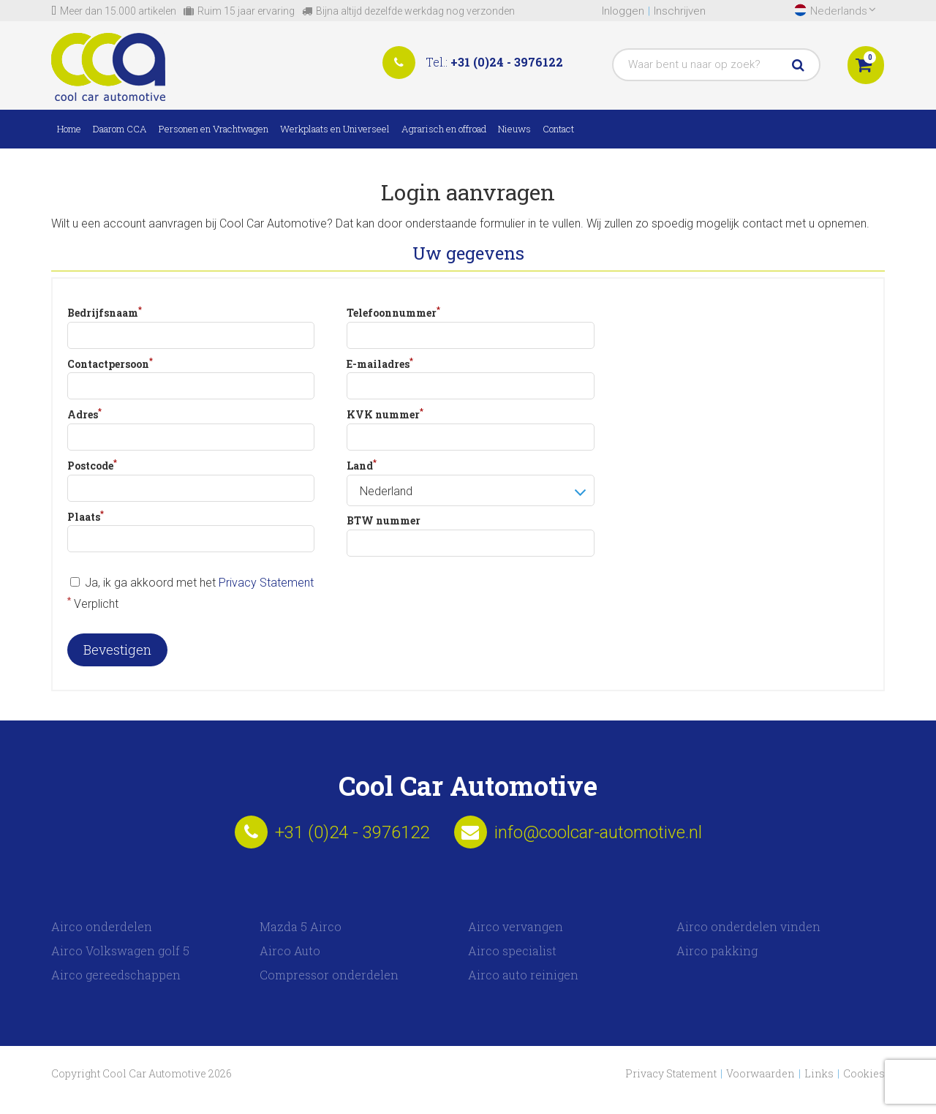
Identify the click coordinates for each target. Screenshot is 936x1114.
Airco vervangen (515, 926)
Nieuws (514, 128)
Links (819, 1073)
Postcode (92, 464)
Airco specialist (512, 950)
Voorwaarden (760, 1073)
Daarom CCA (120, 128)
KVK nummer (385, 413)
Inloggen (623, 11)
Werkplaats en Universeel (335, 128)
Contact (558, 128)
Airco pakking (717, 950)
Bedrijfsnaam (104, 312)
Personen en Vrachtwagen (213, 128)
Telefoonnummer (393, 312)
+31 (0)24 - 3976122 (506, 61)
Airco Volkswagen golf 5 (120, 950)
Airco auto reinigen (523, 974)
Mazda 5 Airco (300, 926)
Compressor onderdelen (329, 974)
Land (362, 464)
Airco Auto (290, 950)
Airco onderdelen (101, 926)
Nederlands (843, 11)
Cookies (864, 1073)
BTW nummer (383, 520)
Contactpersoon (110, 363)
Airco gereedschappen (116, 974)
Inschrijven (680, 11)
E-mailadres (380, 363)
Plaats (85, 516)
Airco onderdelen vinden (748, 926)
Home (69, 128)
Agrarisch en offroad (443, 128)
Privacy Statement (266, 583)
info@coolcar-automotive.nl (598, 832)
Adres (84, 413)
